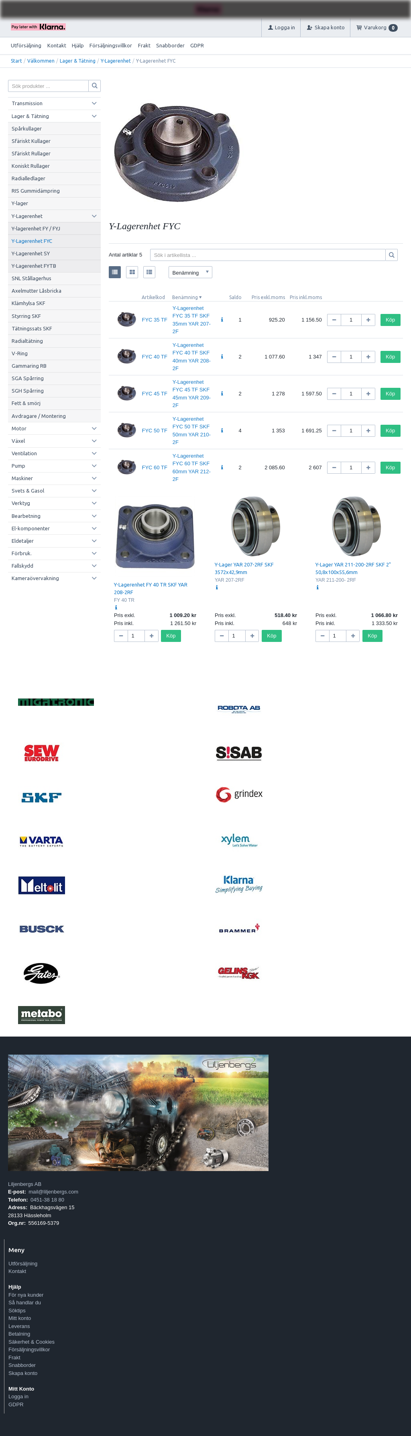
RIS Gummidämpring (36, 191)
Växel (18, 441)
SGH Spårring (28, 390)
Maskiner (22, 478)
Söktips (17, 1311)
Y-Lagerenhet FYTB (34, 266)
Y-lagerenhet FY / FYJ (36, 228)
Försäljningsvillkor (111, 45)
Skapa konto (22, 1373)
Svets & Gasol (28, 490)
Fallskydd (22, 565)
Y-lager (20, 203)
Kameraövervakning (35, 578)
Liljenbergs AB (24, 1184)
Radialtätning (27, 341)
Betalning (19, 1334)
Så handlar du (24, 1303)
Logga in (18, 1396)
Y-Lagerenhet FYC (32, 241)
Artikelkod (153, 297)
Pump (18, 465)
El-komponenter (31, 528)
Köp (390, 320)
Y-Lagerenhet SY (31, 253)
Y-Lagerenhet (116, 60)
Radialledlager (28, 178)
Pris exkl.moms (268, 297)
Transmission (27, 103)
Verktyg (21, 503)
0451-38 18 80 (47, 1200)
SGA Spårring (28, 378)
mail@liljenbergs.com (53, 1192)
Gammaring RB (29, 366)
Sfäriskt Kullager (31, 141)
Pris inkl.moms (306, 297)
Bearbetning (26, 516)
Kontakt (56, 45)
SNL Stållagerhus (31, 278)
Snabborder (170, 45)
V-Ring (20, 353)
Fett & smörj (26, 403)
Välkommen (41, 60)
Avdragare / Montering (39, 416)
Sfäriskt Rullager (31, 153)
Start (16, 60)
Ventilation (24, 453)
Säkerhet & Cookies (31, 1342)
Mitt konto (19, 1318)
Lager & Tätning (78, 60)
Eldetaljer (23, 541)
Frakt (144, 45)
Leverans (19, 1326)
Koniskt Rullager (31, 166)
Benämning (185, 297)
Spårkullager (27, 128)
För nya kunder (25, 1295)
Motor (19, 428)
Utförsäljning (26, 45)
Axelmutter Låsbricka (36, 290)
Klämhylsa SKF (28, 303)
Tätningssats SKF (32, 328)
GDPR (197, 45)
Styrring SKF (26, 316)
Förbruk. (22, 553)
